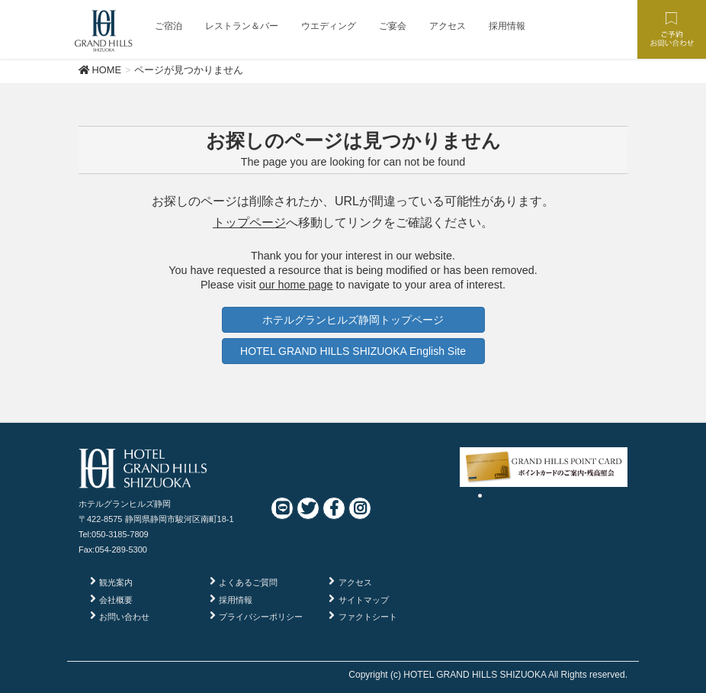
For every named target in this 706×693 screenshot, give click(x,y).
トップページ (249, 222)
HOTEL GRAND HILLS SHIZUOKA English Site (353, 351)
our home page (296, 285)
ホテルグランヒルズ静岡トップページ (353, 320)
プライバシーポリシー (261, 616)
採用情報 (235, 599)
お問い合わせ (124, 616)
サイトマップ (364, 599)
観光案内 (116, 582)
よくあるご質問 (248, 582)
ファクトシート (368, 616)
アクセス (355, 582)
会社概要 (116, 599)
